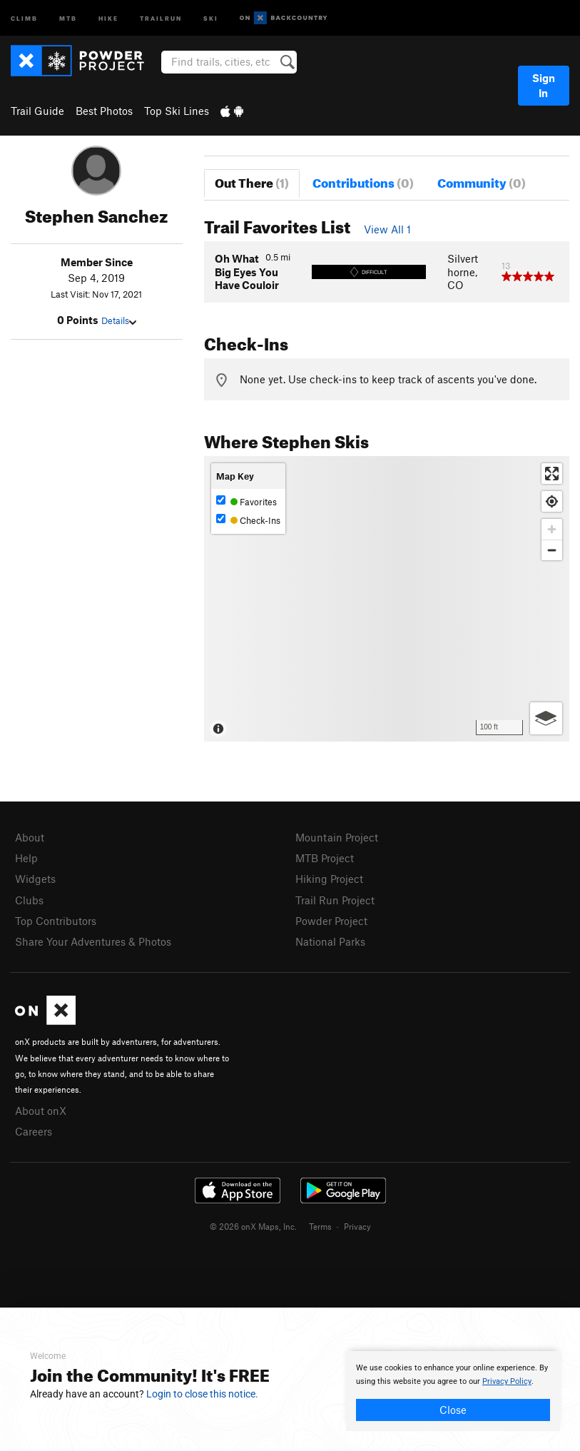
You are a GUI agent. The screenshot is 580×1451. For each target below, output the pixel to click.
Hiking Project (329, 878)
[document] (453, 1391)
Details (118, 320)
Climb (24, 17)
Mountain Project (336, 837)
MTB (68, 17)
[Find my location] (551, 501)
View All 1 (387, 229)
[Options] (546, 718)
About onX (40, 1110)
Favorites (246, 501)
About (29, 837)
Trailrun (161, 17)
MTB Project (324, 857)
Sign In (543, 85)
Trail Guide (37, 110)
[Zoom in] (551, 529)
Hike (108, 17)
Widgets (35, 878)
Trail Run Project (335, 900)
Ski (210, 17)
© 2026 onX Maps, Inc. (253, 1226)
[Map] (386, 599)
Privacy (357, 1226)
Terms (320, 1226)
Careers (33, 1131)
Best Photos (104, 110)
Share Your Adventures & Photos (93, 941)
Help (26, 857)
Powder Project (331, 920)
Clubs (29, 900)
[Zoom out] (551, 550)
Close (453, 1409)
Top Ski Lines (176, 110)
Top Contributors (55, 920)
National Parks (330, 941)
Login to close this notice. (202, 1394)
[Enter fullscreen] (551, 473)
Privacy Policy (506, 1381)
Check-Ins (248, 520)
